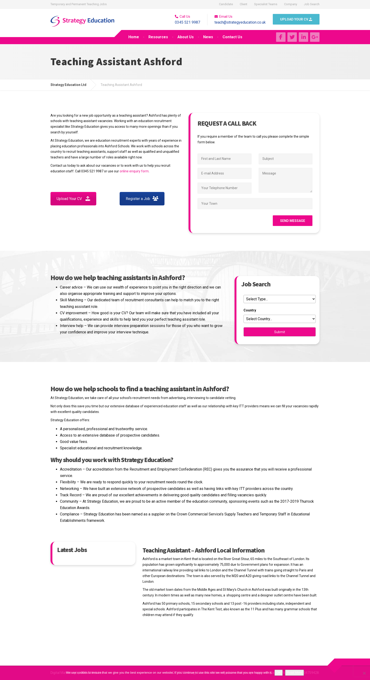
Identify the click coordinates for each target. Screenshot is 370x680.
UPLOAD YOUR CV (296, 19)
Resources (158, 37)
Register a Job (142, 198)
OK (278, 672)
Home (133, 37)
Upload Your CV (73, 198)
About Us (185, 37)
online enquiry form (134, 171)
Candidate (226, 4)
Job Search (312, 4)
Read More (294, 672)
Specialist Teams (265, 4)
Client (243, 4)
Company (290, 4)
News (208, 37)
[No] (364, 673)
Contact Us (232, 37)
